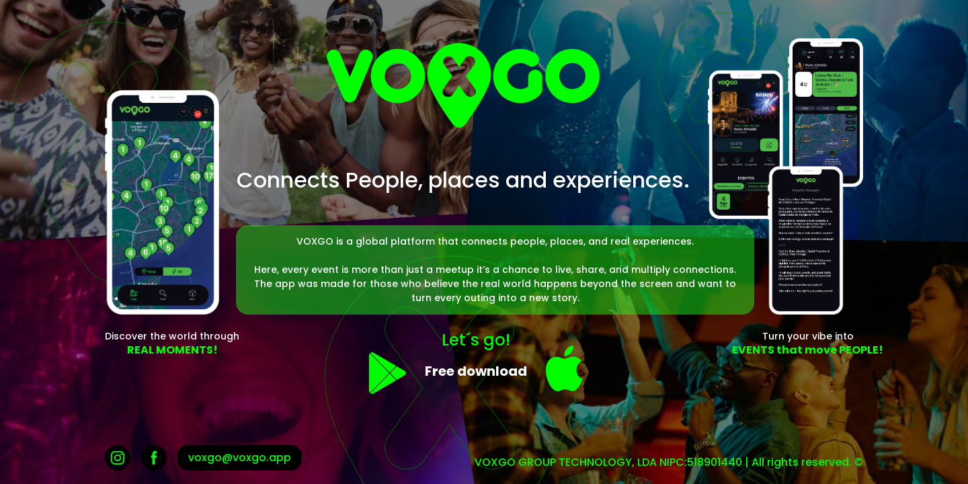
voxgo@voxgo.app (239, 457)
